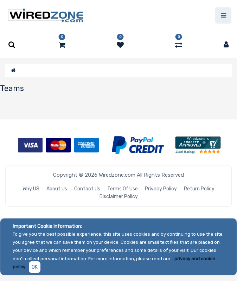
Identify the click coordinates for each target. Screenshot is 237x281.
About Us (56, 189)
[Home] (13, 70)
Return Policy (199, 189)
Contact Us (87, 189)
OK (35, 267)
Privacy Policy (161, 189)
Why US (31, 189)
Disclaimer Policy (119, 197)
